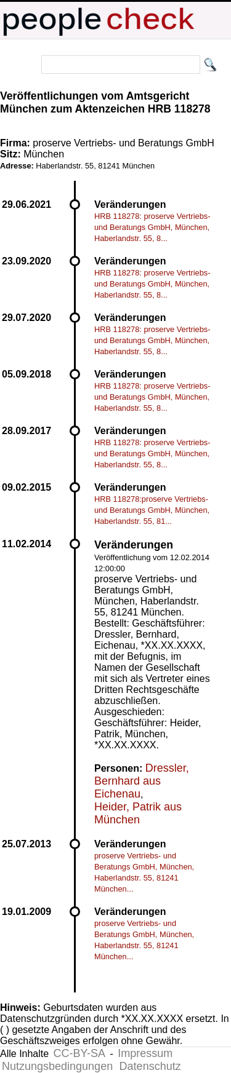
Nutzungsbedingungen (57, 1066)
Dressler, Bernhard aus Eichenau (141, 781)
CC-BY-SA (79, 1053)
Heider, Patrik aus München (138, 813)
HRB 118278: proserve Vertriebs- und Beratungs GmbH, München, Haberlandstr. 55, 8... (152, 227)
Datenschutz (150, 1066)
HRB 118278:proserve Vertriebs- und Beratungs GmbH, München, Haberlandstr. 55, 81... (151, 510)
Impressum (145, 1053)
